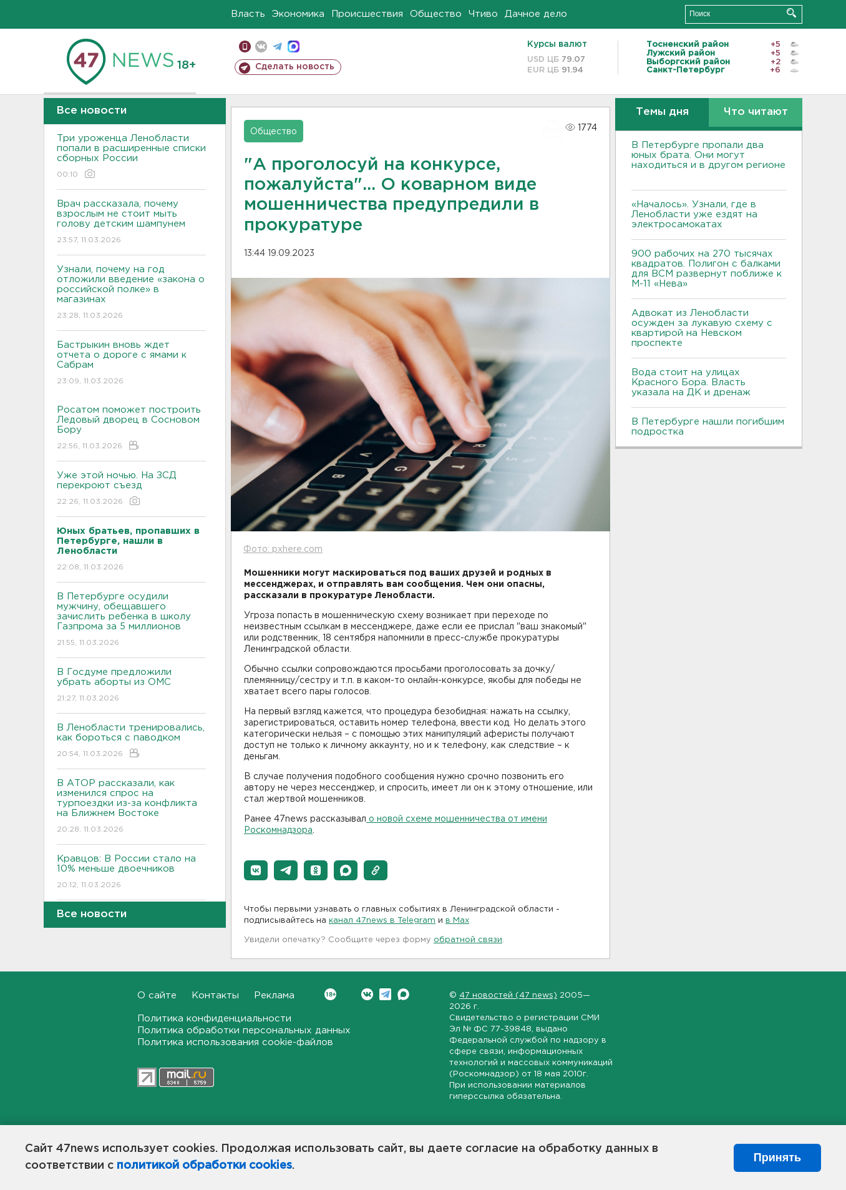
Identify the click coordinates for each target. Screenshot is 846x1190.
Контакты (215, 995)
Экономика (298, 14)
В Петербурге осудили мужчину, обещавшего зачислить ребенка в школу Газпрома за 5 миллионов (131, 620)
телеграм (277, 46)
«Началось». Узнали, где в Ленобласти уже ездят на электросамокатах (694, 214)
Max (403, 994)
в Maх (457, 920)
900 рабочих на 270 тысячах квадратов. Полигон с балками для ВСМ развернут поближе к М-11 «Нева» (706, 269)
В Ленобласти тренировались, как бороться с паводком (131, 741)
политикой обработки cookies (204, 1166)
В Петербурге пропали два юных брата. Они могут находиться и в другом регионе (708, 160)
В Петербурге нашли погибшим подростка (707, 427)
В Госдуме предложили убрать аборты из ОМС (131, 686)
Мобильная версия (245, 46)
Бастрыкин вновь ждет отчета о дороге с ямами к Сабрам (131, 363)
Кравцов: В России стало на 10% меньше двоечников (131, 872)
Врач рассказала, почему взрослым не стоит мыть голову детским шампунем (131, 222)
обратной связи (468, 940)
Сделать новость (294, 67)
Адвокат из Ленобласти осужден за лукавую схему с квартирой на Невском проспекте (701, 328)
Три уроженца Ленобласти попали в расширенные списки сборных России (131, 157)
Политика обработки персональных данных (244, 1030)
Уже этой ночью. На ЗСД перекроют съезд (131, 489)
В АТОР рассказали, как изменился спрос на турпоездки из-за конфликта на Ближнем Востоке (131, 807)
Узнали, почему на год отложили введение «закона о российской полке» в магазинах (131, 293)
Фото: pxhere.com (283, 549)
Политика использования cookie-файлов (235, 1042)
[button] (256, 870)
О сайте (157, 995)
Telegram (385, 994)
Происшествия (367, 14)
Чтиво (483, 14)
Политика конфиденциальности (214, 1019)
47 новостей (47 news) (508, 995)
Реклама (274, 995)
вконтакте (261, 46)
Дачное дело (536, 14)
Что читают (756, 112)
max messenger (293, 46)
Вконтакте (330, 994)
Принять (777, 1157)
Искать (791, 12)
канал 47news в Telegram (382, 920)
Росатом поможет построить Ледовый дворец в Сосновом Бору (131, 428)
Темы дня (662, 112)
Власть (248, 14)
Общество (436, 14)
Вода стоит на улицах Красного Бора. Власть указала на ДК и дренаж (691, 382)
